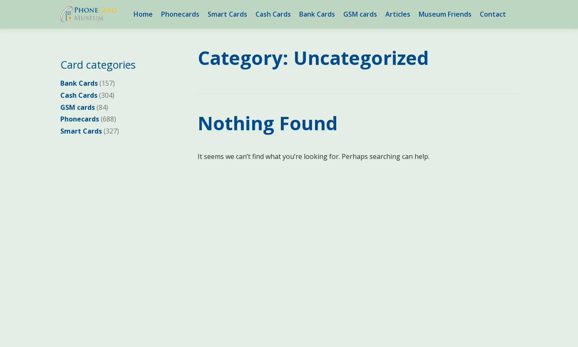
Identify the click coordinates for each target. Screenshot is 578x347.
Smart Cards (227, 14)
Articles (397, 14)
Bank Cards (317, 14)
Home (143, 14)
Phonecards (180, 14)
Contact (493, 14)
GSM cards (360, 14)
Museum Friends (445, 14)
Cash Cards (273, 14)
